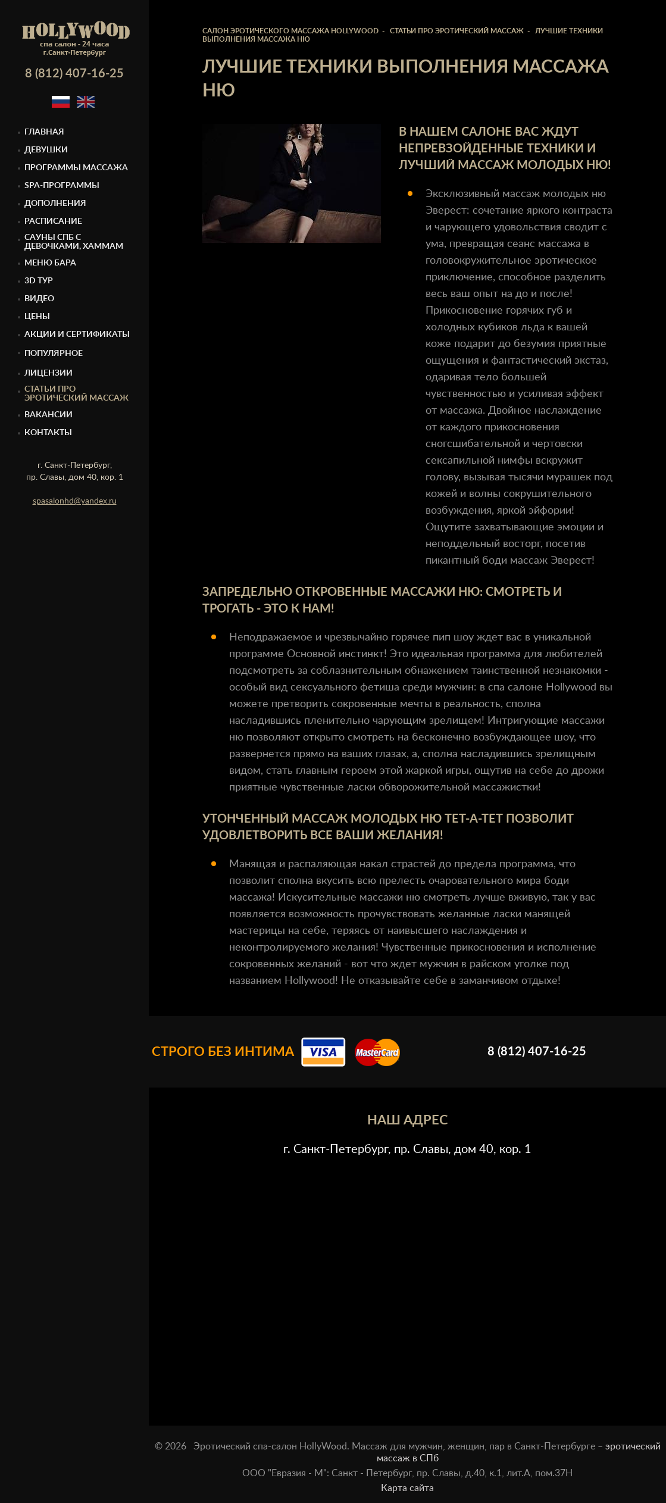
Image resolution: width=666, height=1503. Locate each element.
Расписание (53, 221)
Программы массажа (76, 168)
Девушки (46, 150)
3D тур (38, 281)
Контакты (48, 433)
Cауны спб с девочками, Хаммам (73, 242)
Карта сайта (407, 1488)
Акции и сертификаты (77, 334)
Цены (37, 317)
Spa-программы (61, 186)
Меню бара (50, 263)
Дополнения (55, 203)
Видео (39, 299)
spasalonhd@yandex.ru (75, 501)
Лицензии (48, 373)
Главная (44, 132)
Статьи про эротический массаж (76, 393)
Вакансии (48, 415)
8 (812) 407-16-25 (74, 74)
